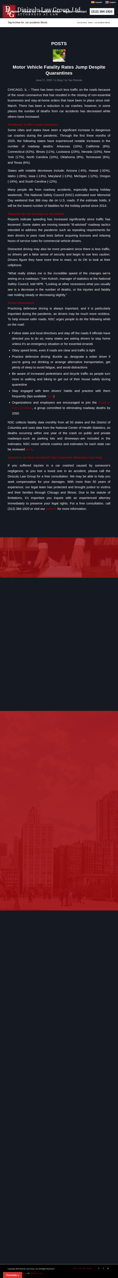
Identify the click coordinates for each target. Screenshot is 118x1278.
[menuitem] (15, 11)
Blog (59, 80)
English (110, 2)
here (50, 396)
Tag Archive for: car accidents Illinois (27, 22)
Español (96, 2)
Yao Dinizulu (75, 80)
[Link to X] (103, 1268)
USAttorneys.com (36, 1273)
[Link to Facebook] (98, 1268)
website (51, 508)
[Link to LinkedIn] (108, 1268)
